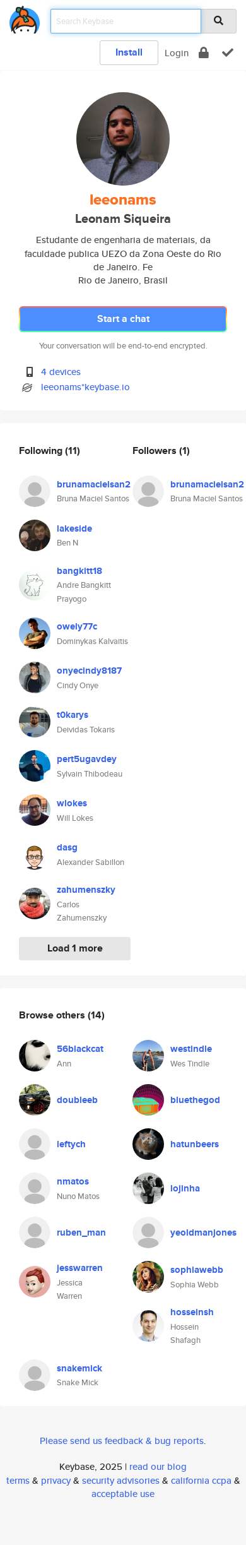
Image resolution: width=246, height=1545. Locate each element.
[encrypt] (204, 53)
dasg (67, 847)
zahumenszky (86, 890)
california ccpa (201, 1480)
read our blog (158, 1466)
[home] (24, 17)
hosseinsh (192, 1312)
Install (129, 52)
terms (18, 1480)
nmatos (73, 1181)
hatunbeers (194, 1144)
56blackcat (80, 1049)
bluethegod (195, 1100)
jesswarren (80, 1268)
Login (177, 52)
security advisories (121, 1480)
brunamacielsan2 (94, 484)
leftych (71, 1144)
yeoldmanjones (203, 1232)
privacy (56, 1480)
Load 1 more (75, 948)
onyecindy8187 (89, 670)
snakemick (79, 1368)
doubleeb (77, 1100)
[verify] (227, 53)
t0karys (72, 715)
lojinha (185, 1188)
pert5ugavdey (87, 759)
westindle (191, 1049)
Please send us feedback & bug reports (122, 1440)
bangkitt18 (79, 571)
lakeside (74, 528)
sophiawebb (196, 1270)
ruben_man (81, 1232)
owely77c (77, 626)
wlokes (72, 803)
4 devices (61, 371)
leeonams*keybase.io (85, 386)
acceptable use (123, 1493)
